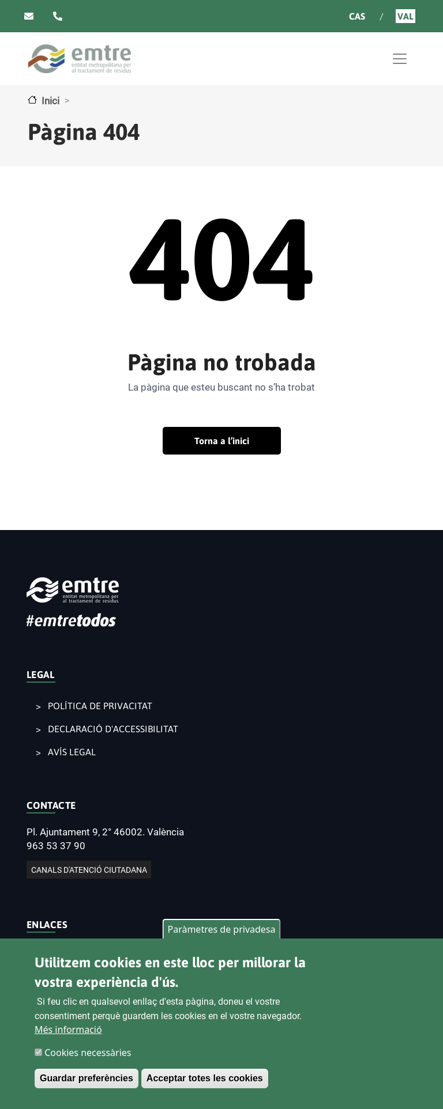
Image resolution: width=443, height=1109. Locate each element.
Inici (50, 101)
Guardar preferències (86, 1081)
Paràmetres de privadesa (221, 932)
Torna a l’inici (221, 441)
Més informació (68, 1032)
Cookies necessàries (87, 1055)
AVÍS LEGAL (72, 752)
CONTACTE (51, 805)
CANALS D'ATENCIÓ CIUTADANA (89, 870)
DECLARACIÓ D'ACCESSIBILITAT (113, 729)
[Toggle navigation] (399, 59)
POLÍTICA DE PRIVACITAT (100, 706)
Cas (357, 16)
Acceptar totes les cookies (205, 1081)
